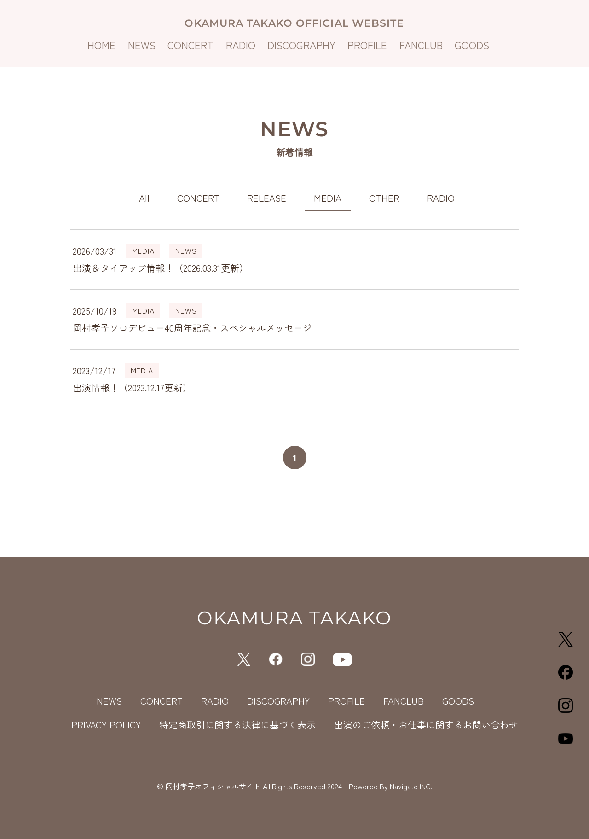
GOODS (472, 44)
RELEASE (266, 197)
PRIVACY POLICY (106, 724)
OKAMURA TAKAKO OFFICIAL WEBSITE (294, 23)
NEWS (142, 44)
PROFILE (367, 44)
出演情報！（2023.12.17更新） (132, 387)
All (144, 197)
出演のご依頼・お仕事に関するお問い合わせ (426, 724)
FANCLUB (421, 44)
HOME (101, 44)
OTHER (384, 197)
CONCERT (190, 44)
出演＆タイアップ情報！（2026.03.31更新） (160, 267)
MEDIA (327, 197)
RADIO (240, 44)
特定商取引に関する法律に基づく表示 (237, 724)
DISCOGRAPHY (301, 44)
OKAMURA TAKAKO (294, 617)
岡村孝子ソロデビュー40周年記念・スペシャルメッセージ (192, 327)
